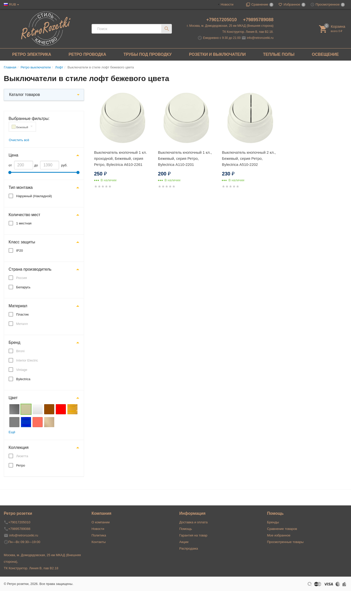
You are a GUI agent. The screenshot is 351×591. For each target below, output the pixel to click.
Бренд (14, 342)
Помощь (185, 529)
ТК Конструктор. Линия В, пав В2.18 (31, 568)
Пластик (22, 314)
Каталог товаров (24, 94)
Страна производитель (30, 269)
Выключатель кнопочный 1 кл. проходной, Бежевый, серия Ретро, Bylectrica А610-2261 (120, 158)
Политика (99, 535)
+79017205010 (222, 19)
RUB (12, 4)
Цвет (13, 398)
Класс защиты (22, 242)
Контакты (99, 542)
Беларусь (23, 287)
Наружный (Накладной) (34, 196)
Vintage (21, 370)
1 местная (24, 223)
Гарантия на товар (193, 535)
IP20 (19, 250)
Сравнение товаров (282, 529)
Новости (227, 4)
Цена (13, 155)
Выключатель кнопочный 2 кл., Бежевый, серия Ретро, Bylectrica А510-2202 (249, 158)
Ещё (12, 432)
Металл (22, 324)
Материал (18, 306)
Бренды (273, 522)
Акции (183, 542)
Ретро (20, 465)
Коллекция (19, 447)
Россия (21, 278)
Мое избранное (278, 535)
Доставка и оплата (193, 522)
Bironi (20, 351)
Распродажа (188, 548)
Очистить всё (19, 140)
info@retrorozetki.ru (260, 38)
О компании (101, 522)
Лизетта (22, 456)
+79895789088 (258, 19)
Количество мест (24, 215)
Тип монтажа (21, 187)
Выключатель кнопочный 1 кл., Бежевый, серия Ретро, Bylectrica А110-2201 (185, 158)
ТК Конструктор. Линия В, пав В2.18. (248, 32)
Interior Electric (27, 360)
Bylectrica (23, 379)
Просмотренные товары (285, 542)
